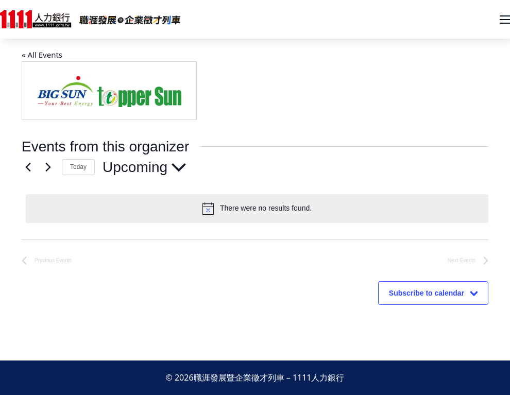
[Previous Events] (28, 167)
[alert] (257, 208)
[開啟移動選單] (505, 19)
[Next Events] (48, 167)
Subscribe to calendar (426, 293)
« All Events (42, 54)
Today (78, 166)
